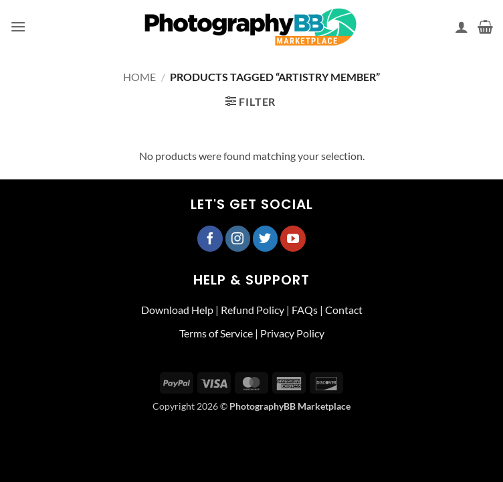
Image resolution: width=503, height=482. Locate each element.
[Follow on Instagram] (238, 238)
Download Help (177, 309)
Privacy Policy (292, 333)
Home (139, 76)
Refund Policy (252, 309)
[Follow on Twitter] (265, 238)
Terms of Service (216, 333)
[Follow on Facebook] (210, 238)
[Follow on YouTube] (293, 238)
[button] (18, 26)
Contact (344, 309)
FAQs (305, 309)
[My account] (461, 27)
